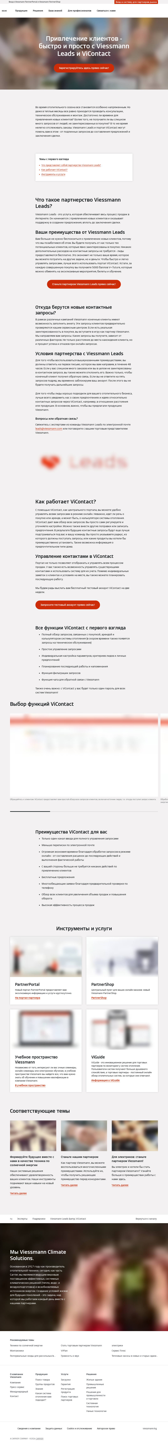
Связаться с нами (106, 10)
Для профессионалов (79, 10)
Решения (38, 10)
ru (11, 1218)
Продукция (21, 10)
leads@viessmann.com (48, 428)
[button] (146, 1219)
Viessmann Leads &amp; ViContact (68, 1218)
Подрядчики (38, 1218)
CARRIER (39, 1438)
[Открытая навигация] (4, 10)
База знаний (55, 10)
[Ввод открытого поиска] (156, 11)
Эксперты (22, 1218)
